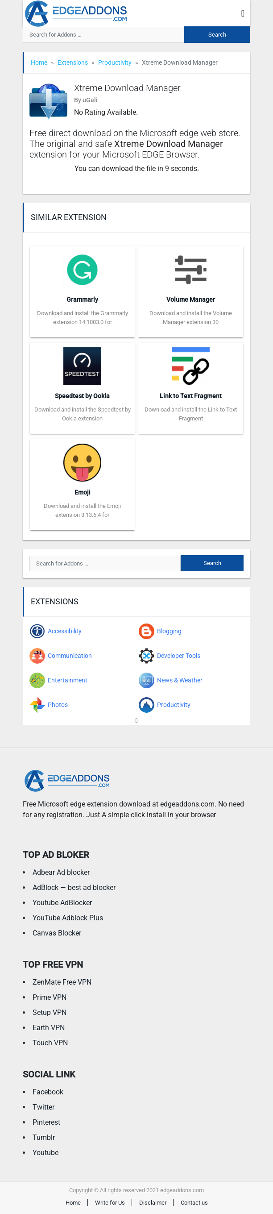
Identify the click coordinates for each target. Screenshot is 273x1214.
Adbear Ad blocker (61, 872)
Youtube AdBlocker (62, 902)
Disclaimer (152, 1202)
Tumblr (44, 1137)
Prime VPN (49, 997)
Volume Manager (190, 299)
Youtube (45, 1152)
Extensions (73, 62)
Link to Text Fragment (191, 395)
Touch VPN (50, 1043)
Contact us (194, 1202)
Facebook (48, 1092)
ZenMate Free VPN (62, 982)
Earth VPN (49, 1027)
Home (39, 62)
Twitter (43, 1107)
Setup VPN (49, 1012)
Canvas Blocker (57, 933)
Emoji (82, 492)
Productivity (115, 62)
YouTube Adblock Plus (68, 918)
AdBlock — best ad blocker (74, 887)
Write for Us (110, 1202)
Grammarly (82, 299)
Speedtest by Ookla (82, 395)
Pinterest (46, 1122)
